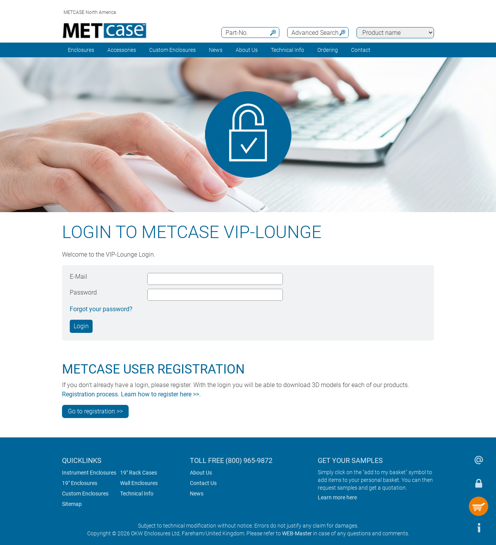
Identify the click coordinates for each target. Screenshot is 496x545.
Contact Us (203, 483)
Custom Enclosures (172, 50)
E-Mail (78, 276)
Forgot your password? (101, 309)
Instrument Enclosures (89, 473)
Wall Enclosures (139, 483)
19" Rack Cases (138, 473)
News (215, 50)
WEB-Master (297, 533)
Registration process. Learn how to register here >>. (131, 394)
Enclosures (81, 50)
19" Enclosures (79, 483)
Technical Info (136, 493)
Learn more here (337, 497)
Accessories (121, 50)
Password (83, 292)
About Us (201, 473)
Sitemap (72, 504)
